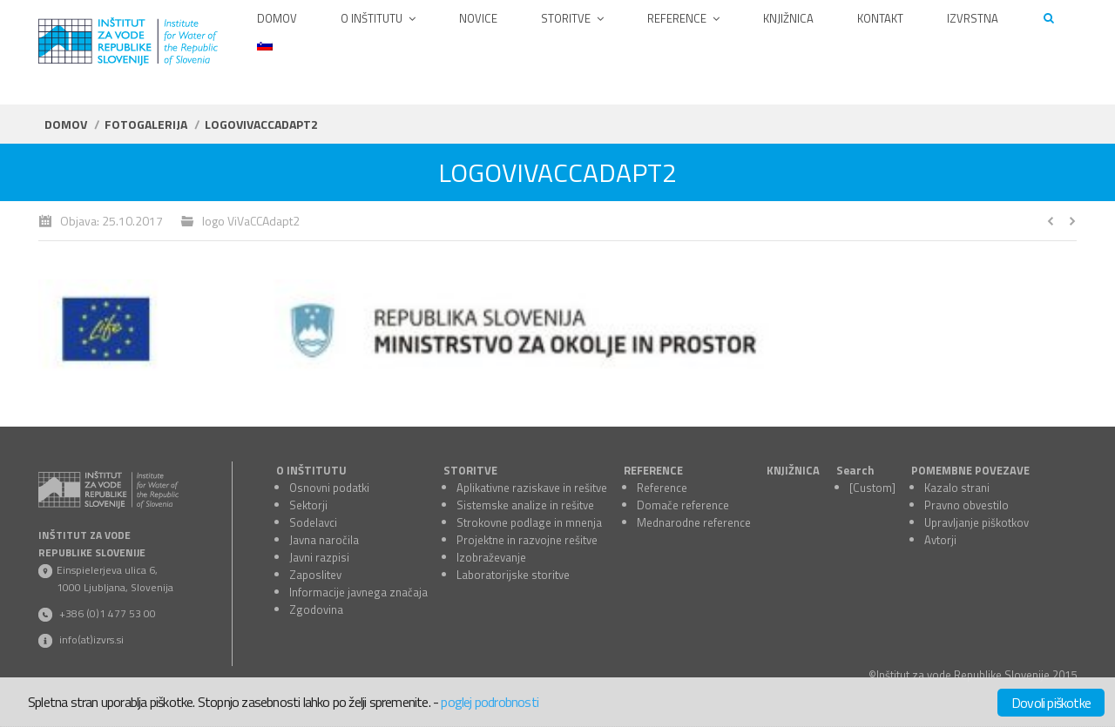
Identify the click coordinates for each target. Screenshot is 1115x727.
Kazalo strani (957, 487)
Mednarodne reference (694, 522)
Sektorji (308, 505)
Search (855, 470)
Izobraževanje (491, 557)
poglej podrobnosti (489, 701)
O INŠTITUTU (311, 470)
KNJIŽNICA (793, 470)
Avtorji (940, 540)
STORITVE (470, 470)
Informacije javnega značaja (358, 592)
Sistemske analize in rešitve (525, 505)
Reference (662, 487)
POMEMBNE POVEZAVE (970, 470)
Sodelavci (313, 522)
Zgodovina (316, 609)
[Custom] (872, 487)
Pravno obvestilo (966, 505)
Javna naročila (324, 540)
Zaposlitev (315, 574)
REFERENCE (653, 470)
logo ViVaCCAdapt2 (251, 221)
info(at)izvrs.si (91, 639)
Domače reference (683, 505)
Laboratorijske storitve (513, 574)
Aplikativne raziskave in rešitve (531, 487)
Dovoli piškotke (1051, 702)
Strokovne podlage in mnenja (529, 522)
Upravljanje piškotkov (976, 522)
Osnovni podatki (329, 487)
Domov (65, 124)
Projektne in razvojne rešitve (527, 540)
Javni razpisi (319, 557)
